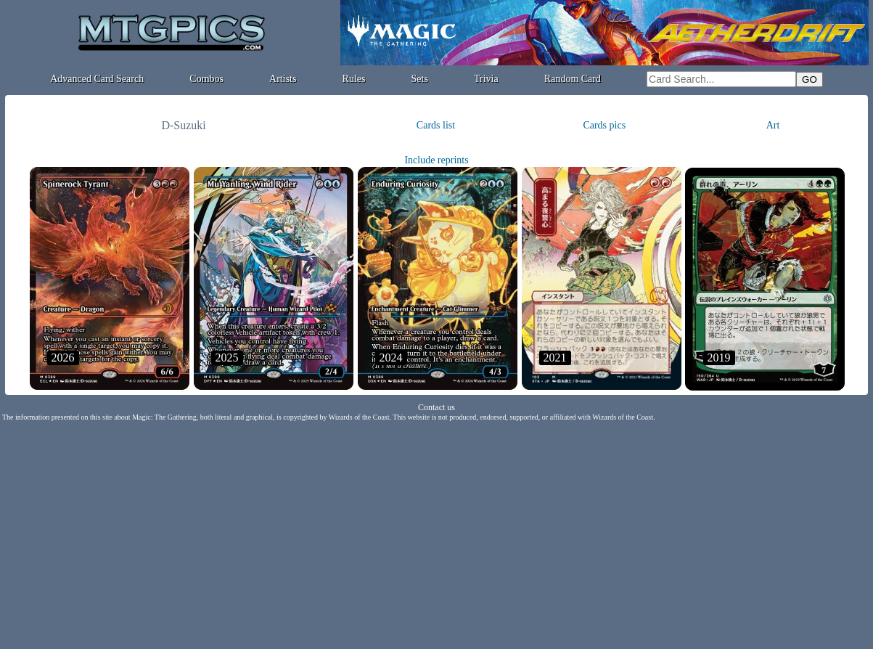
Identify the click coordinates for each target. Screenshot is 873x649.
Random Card (572, 78)
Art (773, 125)
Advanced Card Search (97, 78)
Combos (206, 78)
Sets (419, 78)
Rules (354, 78)
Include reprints (436, 160)
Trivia (486, 78)
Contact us (436, 407)
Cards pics (604, 125)
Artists (282, 78)
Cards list (436, 125)
